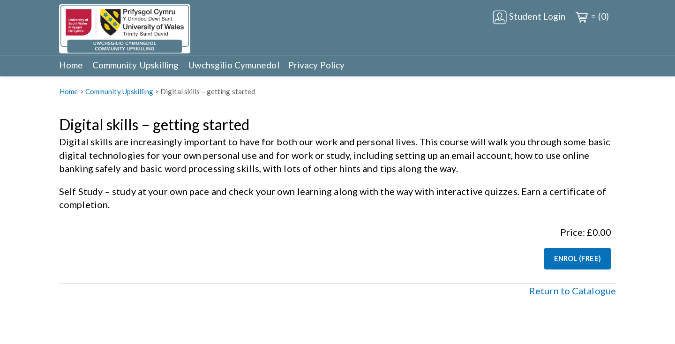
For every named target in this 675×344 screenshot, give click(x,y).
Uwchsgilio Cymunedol (233, 65)
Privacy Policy (316, 65)
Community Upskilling (135, 65)
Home (71, 65)
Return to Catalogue (572, 290)
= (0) (591, 17)
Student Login (528, 17)
